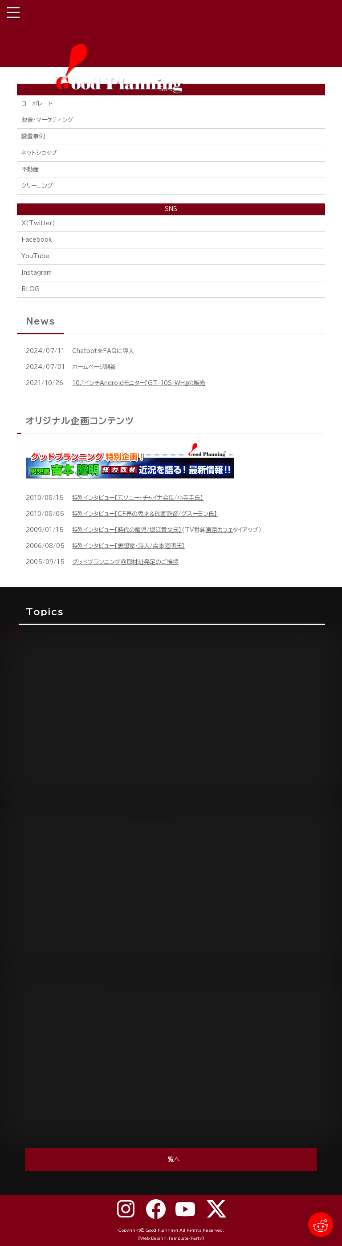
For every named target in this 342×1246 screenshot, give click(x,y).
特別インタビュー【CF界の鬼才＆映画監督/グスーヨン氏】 (144, 514)
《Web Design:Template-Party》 (171, 1238)
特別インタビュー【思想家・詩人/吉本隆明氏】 (128, 546)
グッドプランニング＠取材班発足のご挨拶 (125, 562)
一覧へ (171, 1159)
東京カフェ (219, 530)
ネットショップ (39, 153)
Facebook (36, 240)
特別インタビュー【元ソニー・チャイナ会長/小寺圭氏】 (138, 498)
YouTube (35, 256)
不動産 (30, 169)
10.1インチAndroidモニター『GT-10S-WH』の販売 (138, 383)
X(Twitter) (38, 223)
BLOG (30, 289)
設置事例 (33, 136)
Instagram (36, 273)
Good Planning (162, 1230)
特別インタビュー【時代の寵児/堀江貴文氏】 (127, 530)
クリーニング (37, 186)
